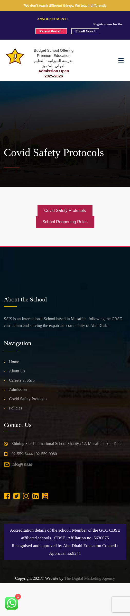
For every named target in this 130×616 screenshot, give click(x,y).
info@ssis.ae (22, 464)
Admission (18, 389)
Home (14, 362)
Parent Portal (51, 31)
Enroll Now (85, 31)
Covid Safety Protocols (65, 210)
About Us (17, 371)
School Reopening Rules (65, 222)
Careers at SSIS (22, 380)
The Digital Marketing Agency (89, 578)
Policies (15, 408)
